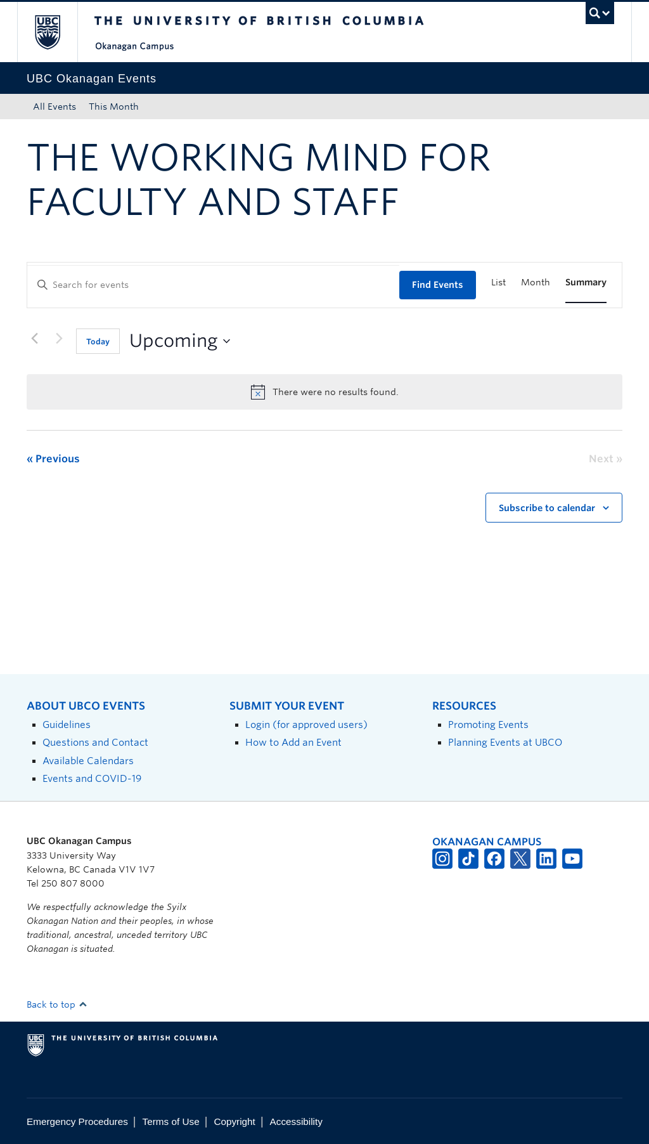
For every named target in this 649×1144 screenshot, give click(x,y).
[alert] (324, 392)
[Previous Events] (34, 338)
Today (98, 341)
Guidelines (66, 724)
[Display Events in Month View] (535, 282)
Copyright (234, 1121)
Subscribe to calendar (547, 508)
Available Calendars (88, 760)
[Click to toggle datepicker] (179, 341)
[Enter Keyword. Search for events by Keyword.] (213, 285)
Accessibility (296, 1121)
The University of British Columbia (57, 32)
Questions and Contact (95, 742)
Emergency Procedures (77, 1121)
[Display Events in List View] (498, 282)
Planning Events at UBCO (505, 742)
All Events (54, 106)
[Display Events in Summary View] (586, 282)
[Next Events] (59, 338)
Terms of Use (171, 1121)
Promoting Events (488, 724)
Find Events (437, 285)
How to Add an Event (293, 742)
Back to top (57, 1004)
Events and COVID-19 (91, 778)
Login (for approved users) (306, 724)
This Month (114, 106)
